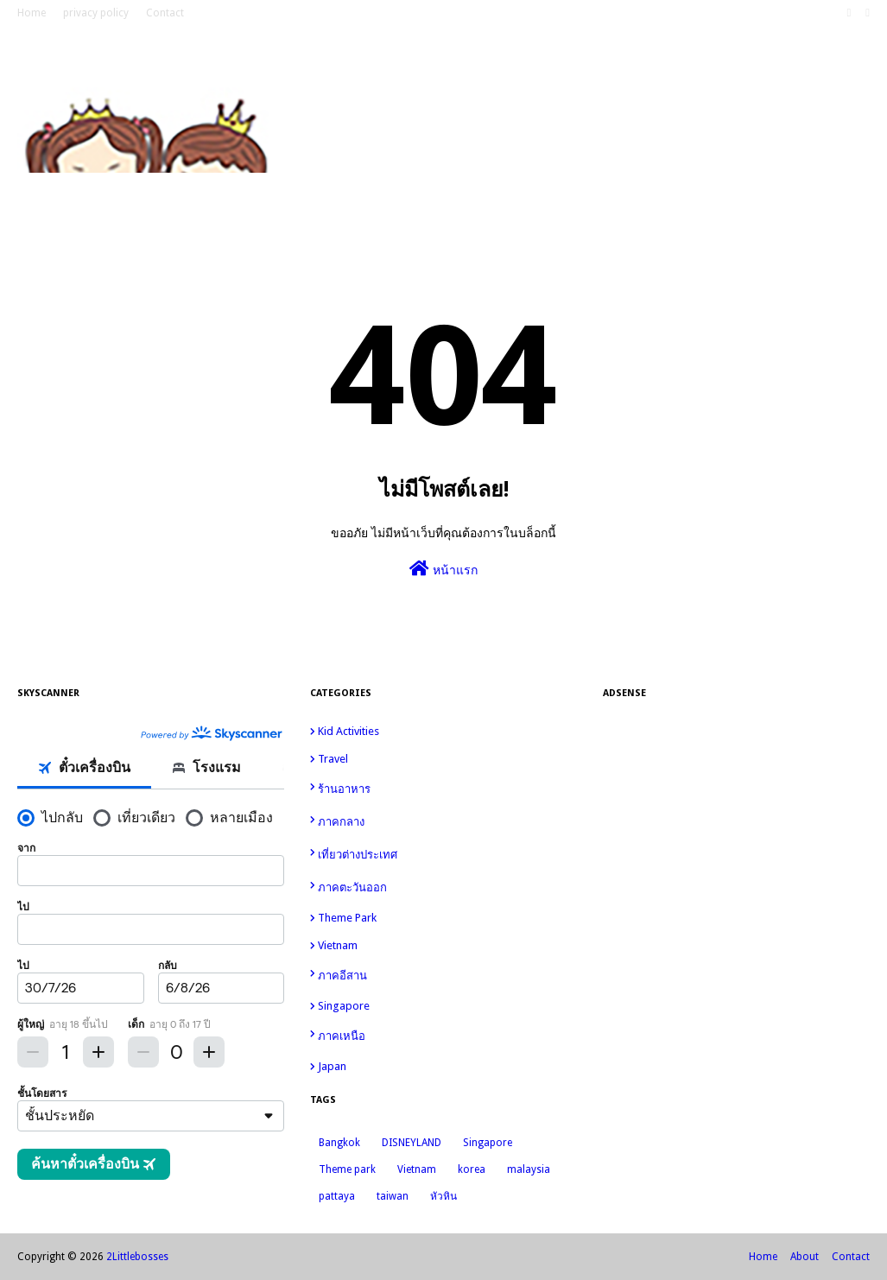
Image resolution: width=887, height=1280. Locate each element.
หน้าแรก (443, 568)
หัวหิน (443, 1196)
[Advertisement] (736, 833)
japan (447, 1066)
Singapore (447, 1005)
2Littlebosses (137, 1257)
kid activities (447, 731)
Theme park (447, 917)
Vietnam (447, 945)
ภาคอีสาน (447, 974)
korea (471, 1169)
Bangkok (339, 1143)
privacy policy (96, 13)
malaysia (528, 1169)
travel (447, 758)
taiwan (393, 1196)
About (804, 1257)
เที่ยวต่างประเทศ (447, 853)
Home (31, 13)
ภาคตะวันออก (447, 886)
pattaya (337, 1196)
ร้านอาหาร (447, 789)
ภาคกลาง (447, 820)
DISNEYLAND (411, 1143)
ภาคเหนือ (447, 1034)
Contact (165, 13)
